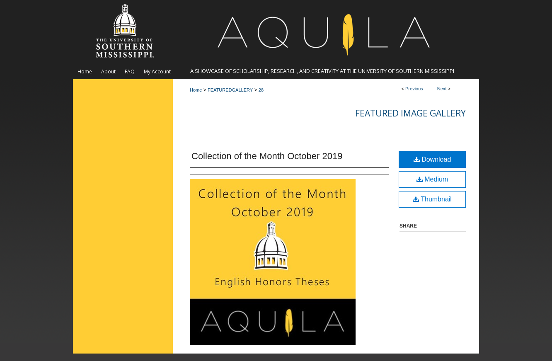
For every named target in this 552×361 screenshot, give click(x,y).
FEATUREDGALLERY (230, 89)
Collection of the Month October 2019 (266, 156)
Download (432, 159)
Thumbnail (432, 199)
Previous (414, 88)
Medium (432, 179)
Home (196, 89)
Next (442, 88)
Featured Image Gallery (410, 113)
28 (261, 89)
